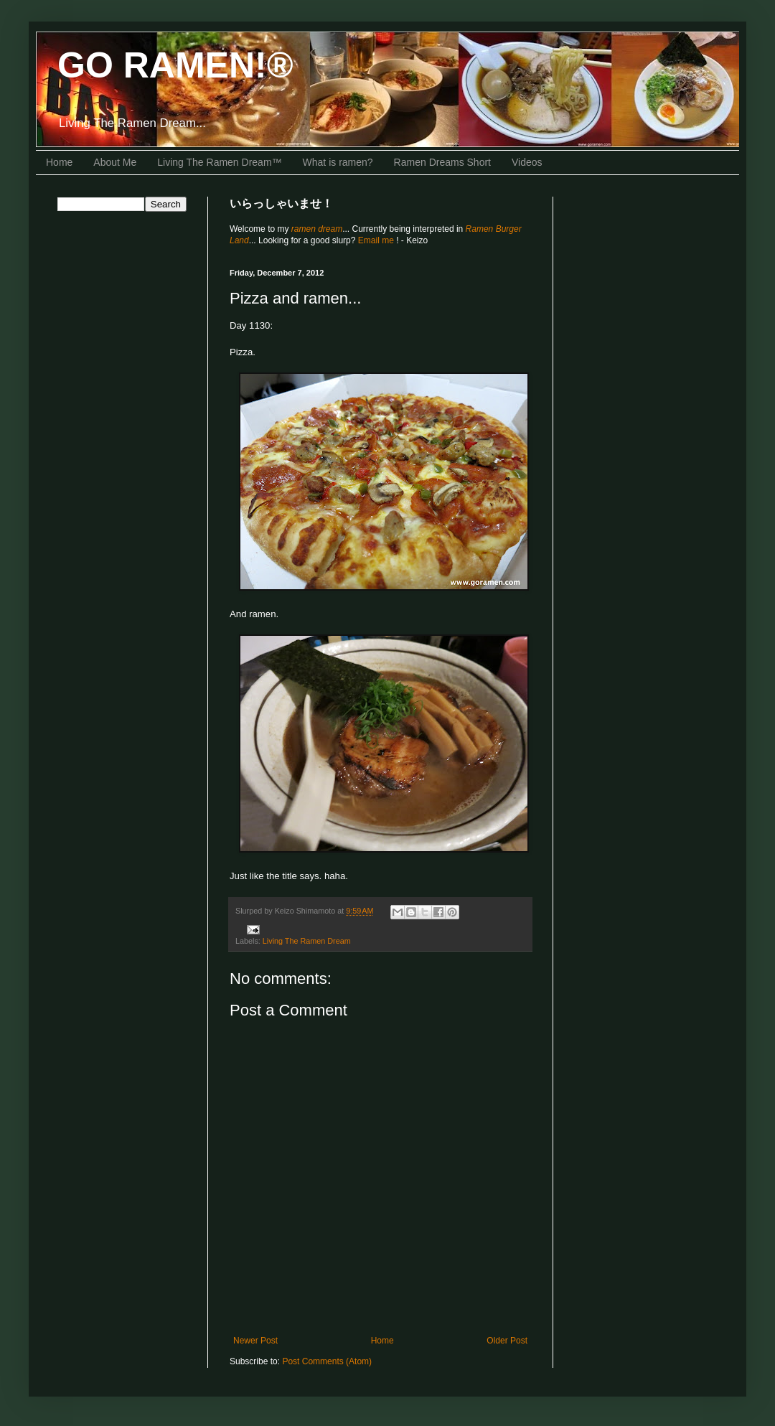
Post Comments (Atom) (327, 1361)
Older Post (507, 1341)
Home (59, 162)
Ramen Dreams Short (442, 162)
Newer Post (255, 1341)
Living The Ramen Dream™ (219, 162)
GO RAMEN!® (175, 65)
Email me (377, 240)
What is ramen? (338, 162)
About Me (114, 162)
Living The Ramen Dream (307, 941)
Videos (527, 162)
